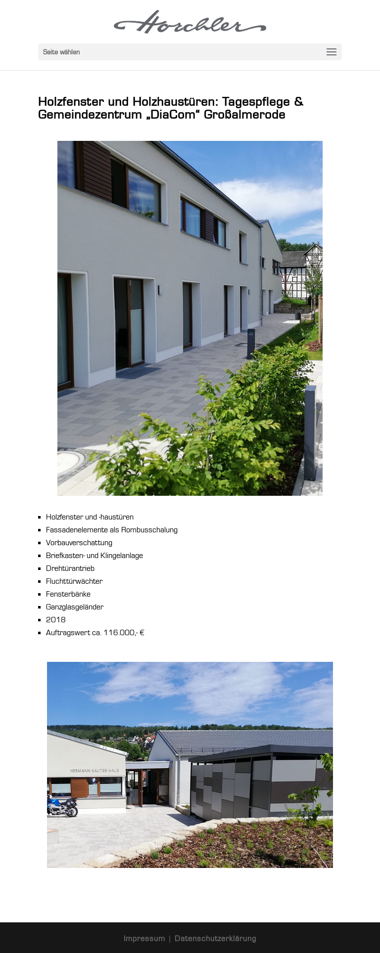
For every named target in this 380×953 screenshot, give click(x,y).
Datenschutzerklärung (215, 938)
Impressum (146, 938)
